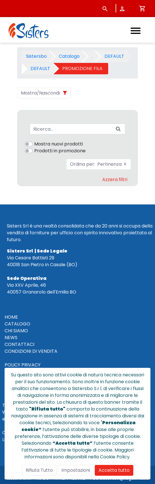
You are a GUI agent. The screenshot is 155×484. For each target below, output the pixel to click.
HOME (11, 317)
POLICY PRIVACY (23, 365)
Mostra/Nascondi (40, 93)
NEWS (11, 337)
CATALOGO (17, 324)
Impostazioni (75, 470)
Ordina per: (98, 164)
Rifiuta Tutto (39, 470)
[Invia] (118, 129)
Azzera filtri (114, 179)
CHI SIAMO (16, 330)
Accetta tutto (114, 470)
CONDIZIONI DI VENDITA (31, 351)
